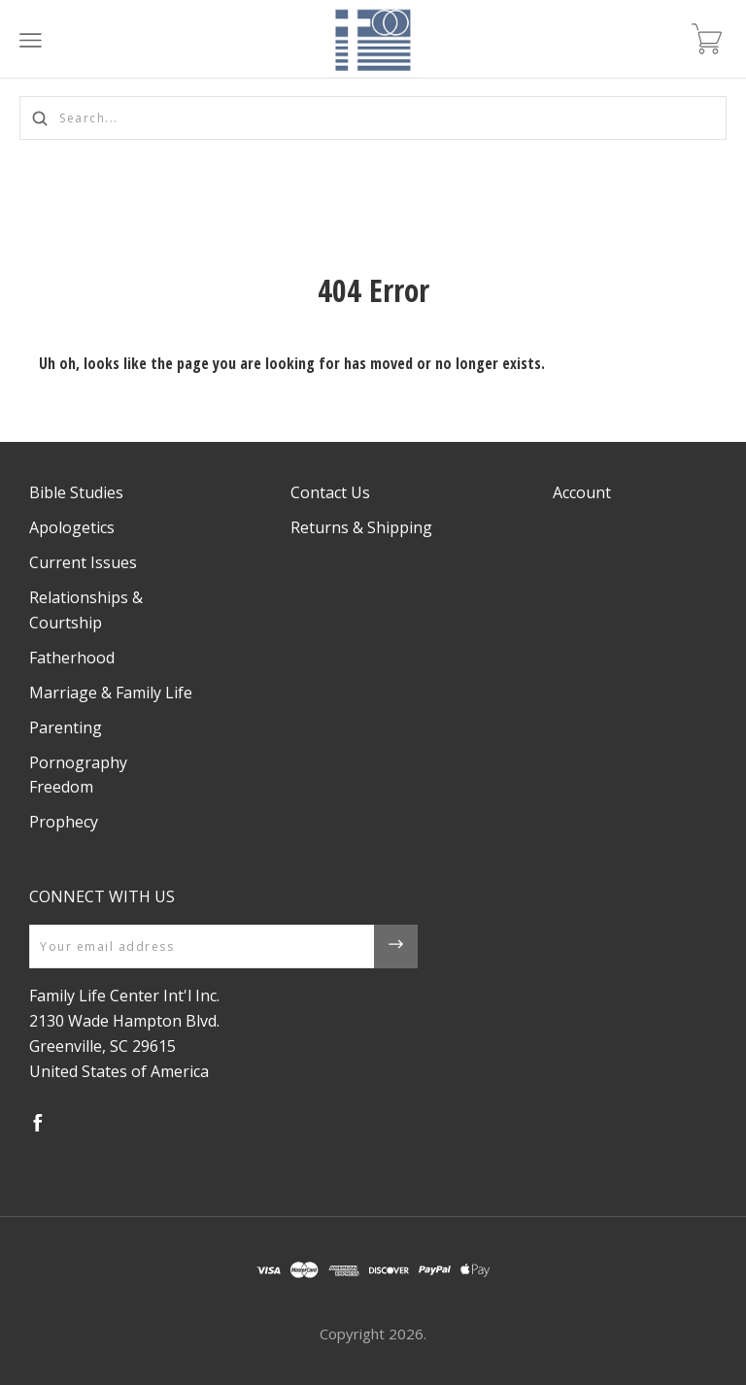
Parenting (65, 727)
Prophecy (63, 821)
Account (582, 492)
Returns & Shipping (361, 527)
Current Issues (83, 562)
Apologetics (72, 527)
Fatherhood (72, 657)
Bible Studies (76, 492)
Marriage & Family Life (110, 692)
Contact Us (330, 492)
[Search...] (373, 118)
